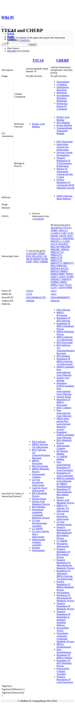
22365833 (24, 40)
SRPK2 (54, 284)
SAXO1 (62, 276)
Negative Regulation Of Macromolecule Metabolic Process (65, 564)
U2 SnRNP (37, 528)
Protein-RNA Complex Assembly (63, 671)
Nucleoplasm (63, 81)
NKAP (29, 259)
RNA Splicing (39, 441)
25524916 (38, 219)
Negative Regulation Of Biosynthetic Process (63, 553)
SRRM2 (44, 261)
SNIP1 (29, 261)
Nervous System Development (64, 153)
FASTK (63, 236)
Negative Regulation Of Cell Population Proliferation (64, 162)
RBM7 (62, 274)
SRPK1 (63, 282)
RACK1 (65, 268)
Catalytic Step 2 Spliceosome (39, 489)
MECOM (55, 246)
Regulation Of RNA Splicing (63, 319)
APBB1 (54, 230)
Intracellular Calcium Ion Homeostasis (63, 147)
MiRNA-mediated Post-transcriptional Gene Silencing (65, 371)
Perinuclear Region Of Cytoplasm (62, 106)
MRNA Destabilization (64, 645)
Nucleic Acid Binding (38, 125)
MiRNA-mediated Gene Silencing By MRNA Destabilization (65, 482)
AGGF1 (68, 227)
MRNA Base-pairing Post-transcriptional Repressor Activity (63, 424)
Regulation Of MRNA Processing (63, 402)
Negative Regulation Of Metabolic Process (65, 606)
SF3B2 (44, 259)
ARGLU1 (63, 230)
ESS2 (28, 256)
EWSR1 (54, 236)
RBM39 (37, 259)
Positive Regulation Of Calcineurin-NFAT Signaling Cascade (65, 183)
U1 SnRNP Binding (62, 458)
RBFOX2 (55, 271)
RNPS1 (69, 274)
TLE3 (61, 284)
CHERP (62, 60)
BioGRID (12, 51)
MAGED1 (63, 244)
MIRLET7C (56, 255)
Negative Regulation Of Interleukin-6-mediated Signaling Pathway (63, 618)
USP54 (61, 287)
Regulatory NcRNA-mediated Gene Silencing (65, 435)
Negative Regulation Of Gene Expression (65, 679)
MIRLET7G (56, 263)
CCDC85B (31, 253)
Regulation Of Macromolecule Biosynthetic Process (64, 493)
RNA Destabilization (64, 651)
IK (45, 256)
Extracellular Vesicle (63, 629)
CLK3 (70, 233)
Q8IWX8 (55, 300)
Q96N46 (30, 300)
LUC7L (54, 244)
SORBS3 (55, 282)
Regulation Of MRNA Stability (64, 656)
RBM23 (64, 271)
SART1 (54, 276)
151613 (29, 290)
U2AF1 (54, 287)
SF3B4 (70, 276)
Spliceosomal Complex (38, 475)
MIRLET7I (68, 263)
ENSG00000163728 (36, 297)
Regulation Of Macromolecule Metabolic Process (65, 598)
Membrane (62, 92)
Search (10, 33)
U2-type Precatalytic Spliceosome (38, 482)
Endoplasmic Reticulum (63, 88)
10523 (54, 290)
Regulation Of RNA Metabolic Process (64, 663)
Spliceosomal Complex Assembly (38, 542)
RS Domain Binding (62, 452)
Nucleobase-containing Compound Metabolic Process (41, 513)
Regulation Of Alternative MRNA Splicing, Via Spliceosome (65, 574)
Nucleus (36, 547)
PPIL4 (54, 265)
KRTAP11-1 (56, 241)
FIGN (70, 236)
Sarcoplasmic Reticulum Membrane (63, 98)
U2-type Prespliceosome (64, 523)
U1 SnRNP (62, 541)
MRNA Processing (37, 462)
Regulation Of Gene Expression (65, 474)
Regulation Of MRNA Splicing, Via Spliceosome (65, 361)
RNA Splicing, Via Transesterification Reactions (41, 453)
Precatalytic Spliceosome (63, 545)
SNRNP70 (66, 279)
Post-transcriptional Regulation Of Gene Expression (65, 466)
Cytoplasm (62, 84)
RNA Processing (64, 141)
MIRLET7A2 (57, 252)
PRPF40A (55, 268)
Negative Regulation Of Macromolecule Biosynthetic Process (64, 532)
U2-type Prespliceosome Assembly (39, 523)
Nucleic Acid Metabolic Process (41, 502)
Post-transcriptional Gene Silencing (64, 413)
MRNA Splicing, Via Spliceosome (40, 445)
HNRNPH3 (68, 238)
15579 (29, 294)
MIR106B (65, 246)
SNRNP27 (56, 279)
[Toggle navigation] (2, 26)
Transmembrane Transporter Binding (64, 131)
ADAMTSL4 (57, 227)
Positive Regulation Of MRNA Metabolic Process (65, 585)
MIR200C (55, 249)
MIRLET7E (56, 260)
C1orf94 (54, 233)
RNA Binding (63, 122)
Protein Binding (64, 125)
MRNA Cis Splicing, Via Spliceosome (63, 508)
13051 (54, 294)
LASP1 (66, 241)
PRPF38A (62, 265)
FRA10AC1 (37, 256)
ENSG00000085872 (60, 297)
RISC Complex (64, 407)
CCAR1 (63, 233)
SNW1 (36, 261)
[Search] (14, 44)
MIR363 (65, 249)
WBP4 (69, 287)
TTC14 (37, 60)
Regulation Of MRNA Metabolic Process (65, 326)
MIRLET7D (56, 257)
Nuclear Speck (39, 498)
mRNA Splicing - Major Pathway (65, 197)
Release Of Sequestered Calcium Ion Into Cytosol (65, 172)
